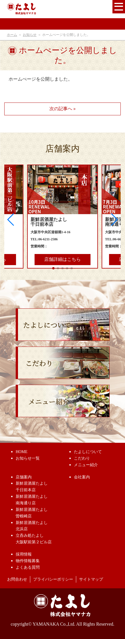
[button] (114, 219)
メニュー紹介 (86, 465)
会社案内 (82, 477)
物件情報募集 (28, 561)
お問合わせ (17, 579)
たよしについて (88, 452)
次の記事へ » (62, 108)
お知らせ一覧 (28, 458)
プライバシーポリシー (53, 579)
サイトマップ (91, 579)
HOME (21, 452)
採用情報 (24, 554)
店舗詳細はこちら (62, 259)
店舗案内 (24, 477)
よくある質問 (28, 567)
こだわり (82, 458)
